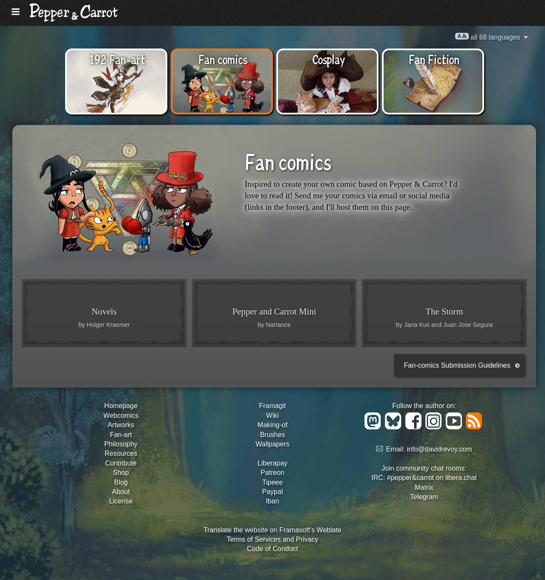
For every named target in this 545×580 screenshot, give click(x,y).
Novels (104, 311)
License (120, 501)
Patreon (272, 472)
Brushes (272, 434)
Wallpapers (272, 444)
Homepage (121, 405)
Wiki (272, 415)
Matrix (424, 487)
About (121, 491)
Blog (121, 482)
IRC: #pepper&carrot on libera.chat (423, 477)
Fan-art (121, 434)
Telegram (424, 496)
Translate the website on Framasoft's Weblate (272, 530)
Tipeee (272, 482)
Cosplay (328, 58)
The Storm (444, 311)
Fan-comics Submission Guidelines (457, 365)
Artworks (121, 425)
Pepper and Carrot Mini (274, 311)
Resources (121, 453)
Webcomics (120, 415)
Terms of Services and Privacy (272, 539)
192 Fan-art (117, 58)
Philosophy (121, 444)
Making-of (272, 425)
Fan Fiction (434, 58)
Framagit (272, 405)
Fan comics (222, 58)
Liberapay (272, 463)
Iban (272, 501)
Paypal (272, 491)
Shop (121, 472)
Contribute (121, 463)
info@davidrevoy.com (439, 449)
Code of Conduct (272, 548)
